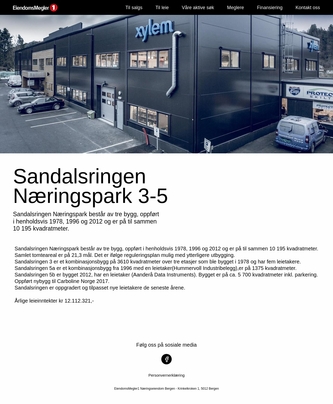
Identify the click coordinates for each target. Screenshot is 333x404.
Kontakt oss (308, 7)
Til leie (162, 7)
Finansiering (270, 7)
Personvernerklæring (166, 375)
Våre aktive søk (198, 7)
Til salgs (133, 7)
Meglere (235, 7)
